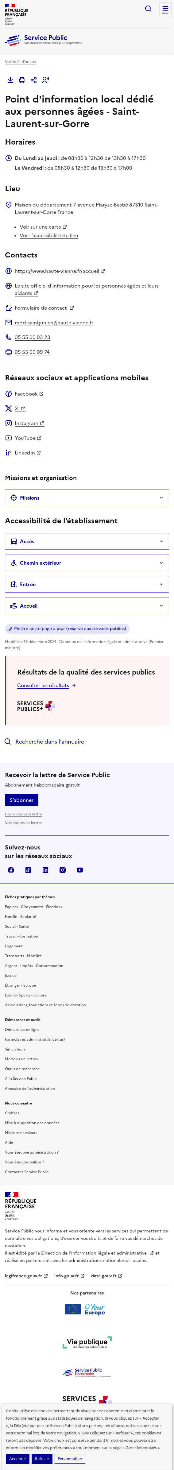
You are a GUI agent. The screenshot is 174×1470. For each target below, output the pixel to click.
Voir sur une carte (43, 226)
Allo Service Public (21, 1078)
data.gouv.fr (107, 1276)
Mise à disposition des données (32, 1123)
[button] (45, 80)
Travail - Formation (21, 936)
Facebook (29, 393)
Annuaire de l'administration (30, 1088)
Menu (165, 13)
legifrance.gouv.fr (26, 1276)
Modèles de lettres (21, 1059)
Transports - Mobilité (23, 956)
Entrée (23, 584)
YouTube (28, 438)
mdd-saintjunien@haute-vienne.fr (54, 322)
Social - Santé (17, 926)
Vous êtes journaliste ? (24, 1162)
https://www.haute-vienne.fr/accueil (60, 271)
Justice (11, 975)
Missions (24, 497)
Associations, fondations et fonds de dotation (45, 1005)
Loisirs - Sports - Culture (26, 995)
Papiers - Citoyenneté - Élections (33, 907)
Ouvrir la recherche (148, 8)
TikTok (28, 870)
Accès (22, 541)
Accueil (23, 605)
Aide (9, 1142)
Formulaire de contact (44, 307)
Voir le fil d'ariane (20, 61)
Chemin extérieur (35, 563)
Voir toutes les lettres (23, 823)
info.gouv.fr (69, 1276)
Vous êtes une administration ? (32, 1152)
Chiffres (12, 1113)
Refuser (42, 1459)
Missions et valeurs (21, 1132)
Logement (14, 946)
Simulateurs (15, 1049)
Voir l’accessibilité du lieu (49, 235)
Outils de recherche (22, 1069)
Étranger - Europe (20, 985)
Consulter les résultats (43, 685)
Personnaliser (70, 1459)
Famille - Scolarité (20, 916)
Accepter (17, 1459)
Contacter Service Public (27, 1172)
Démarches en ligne (22, 1029)
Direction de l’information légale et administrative (97, 1253)
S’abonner (21, 800)
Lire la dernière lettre (23, 814)
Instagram (29, 423)
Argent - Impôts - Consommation (34, 966)
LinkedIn (28, 452)
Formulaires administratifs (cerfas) (35, 1039)
